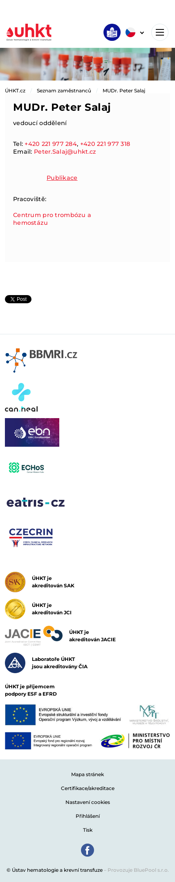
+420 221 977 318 (105, 144)
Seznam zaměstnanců (64, 90)
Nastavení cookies (87, 802)
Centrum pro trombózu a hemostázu (52, 218)
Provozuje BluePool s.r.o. (138, 870)
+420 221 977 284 (51, 144)
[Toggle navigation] (159, 32)
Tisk (87, 830)
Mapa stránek (87, 774)
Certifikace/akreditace (87, 788)
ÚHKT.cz (15, 90)
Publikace (62, 177)
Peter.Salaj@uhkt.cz (65, 151)
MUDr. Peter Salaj (124, 90)
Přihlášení (88, 816)
